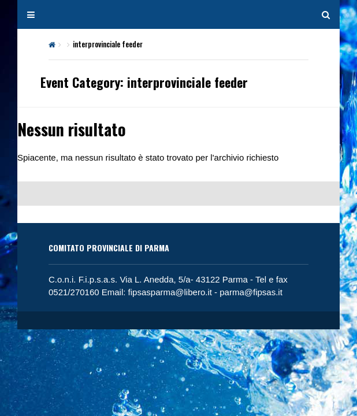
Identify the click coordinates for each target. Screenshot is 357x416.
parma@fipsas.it (251, 292)
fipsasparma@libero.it (170, 292)
